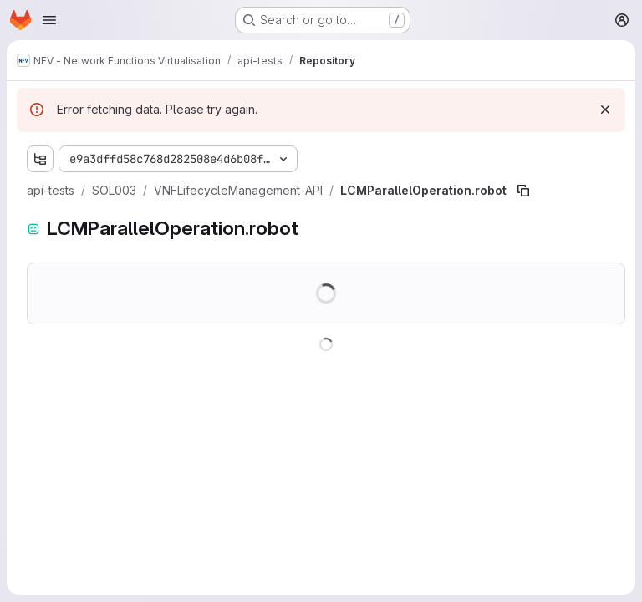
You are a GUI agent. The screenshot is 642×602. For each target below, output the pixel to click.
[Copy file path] (523, 190)
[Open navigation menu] (49, 20)
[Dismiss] (605, 109)
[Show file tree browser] (40, 158)
